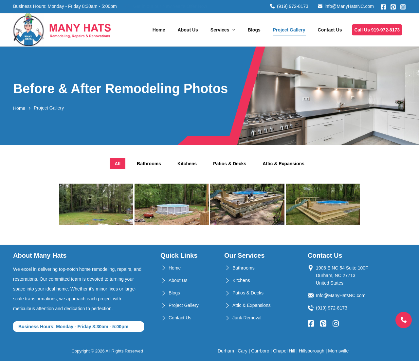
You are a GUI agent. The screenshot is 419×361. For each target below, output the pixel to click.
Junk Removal (247, 317)
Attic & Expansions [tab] (283, 163)
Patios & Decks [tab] (229, 163)
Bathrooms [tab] (149, 163)
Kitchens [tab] (187, 163)
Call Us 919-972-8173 (377, 29)
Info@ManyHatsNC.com (340, 295)
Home (159, 29)
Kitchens (241, 280)
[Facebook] (383, 7)
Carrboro (260, 350)
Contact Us (330, 29)
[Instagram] (403, 7)
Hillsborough (311, 350)
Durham (226, 350)
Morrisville (338, 350)
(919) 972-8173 (289, 6)
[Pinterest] (393, 7)
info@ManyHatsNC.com (346, 6)
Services (222, 30)
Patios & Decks (248, 292)
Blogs (254, 29)
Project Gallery (289, 29)
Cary (242, 350)
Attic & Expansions (251, 305)
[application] (232, 30)
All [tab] (117, 163)
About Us (188, 29)
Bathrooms (243, 268)
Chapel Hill (284, 350)
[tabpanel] (209, 205)
